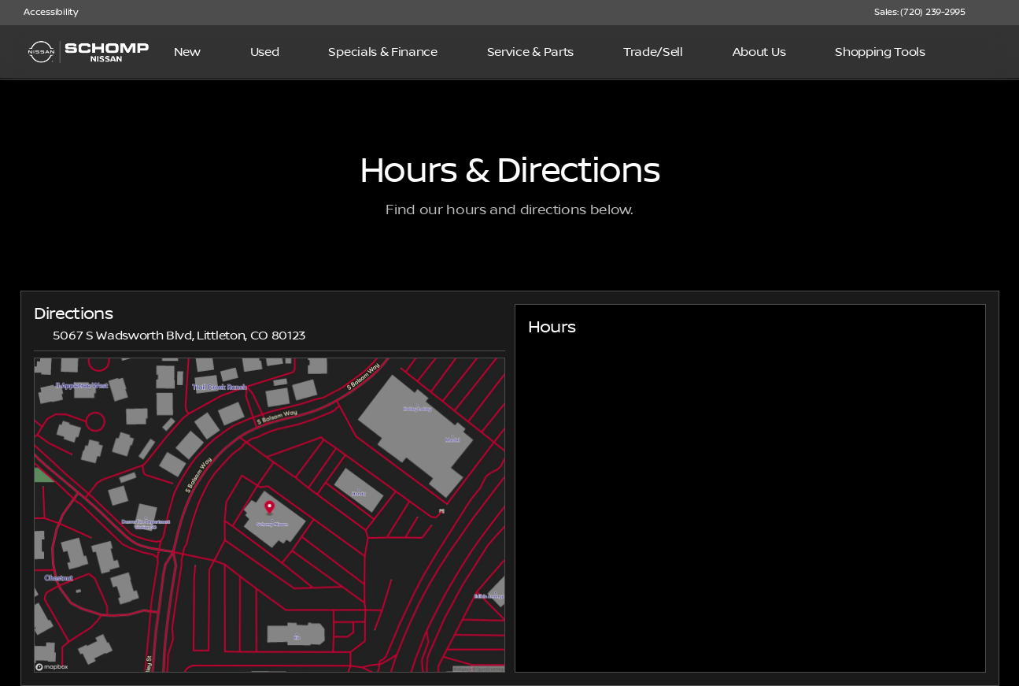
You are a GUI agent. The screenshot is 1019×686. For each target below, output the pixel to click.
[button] (1000, 12)
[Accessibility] (43, 12)
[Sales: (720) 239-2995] (920, 12)
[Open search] (982, 52)
